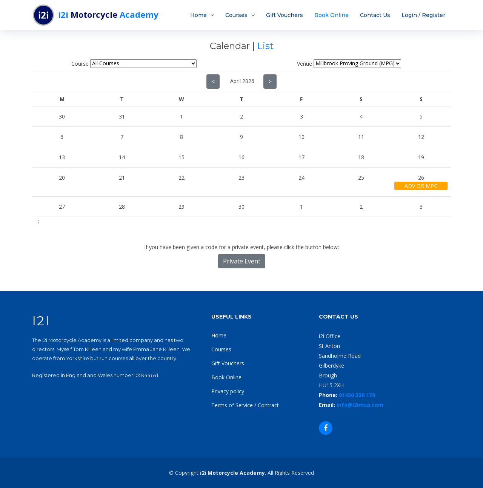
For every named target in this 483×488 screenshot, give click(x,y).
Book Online (331, 15)
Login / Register (423, 15)
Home (198, 15)
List (265, 45)
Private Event (241, 261)
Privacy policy (227, 391)
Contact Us (375, 15)
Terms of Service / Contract (245, 405)
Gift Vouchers (284, 15)
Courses (236, 15)
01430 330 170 (357, 395)
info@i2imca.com (360, 404)
